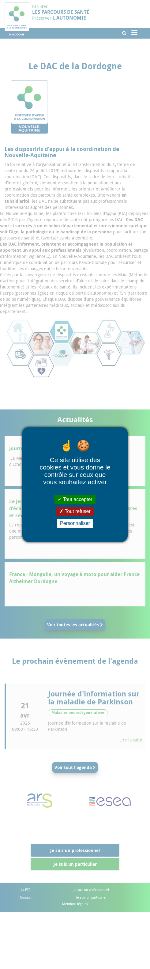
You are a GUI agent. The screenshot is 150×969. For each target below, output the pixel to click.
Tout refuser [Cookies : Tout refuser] (75, 511)
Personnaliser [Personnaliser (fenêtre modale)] (75, 523)
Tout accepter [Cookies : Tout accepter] (75, 499)
